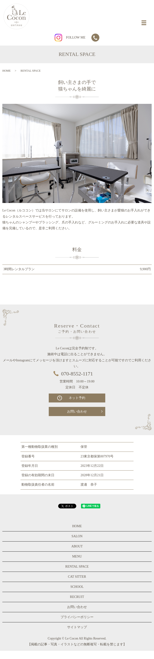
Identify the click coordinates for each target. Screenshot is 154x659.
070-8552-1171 (77, 374)
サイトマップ (77, 627)
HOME (6, 70)
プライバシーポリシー (77, 617)
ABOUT (77, 546)
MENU (77, 556)
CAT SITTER (77, 576)
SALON (77, 536)
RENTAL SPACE (77, 566)
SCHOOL (77, 587)
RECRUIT (77, 597)
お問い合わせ (77, 411)
